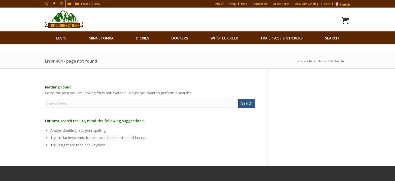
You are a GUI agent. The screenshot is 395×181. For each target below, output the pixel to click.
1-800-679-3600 (90, 4)
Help (244, 4)
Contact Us (260, 4)
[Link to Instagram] (61, 4)
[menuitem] (61, 38)
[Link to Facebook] (54, 4)
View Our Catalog (306, 4)
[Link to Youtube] (69, 4)
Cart (327, 4)
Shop (232, 4)
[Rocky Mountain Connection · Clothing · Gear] (64, 19)
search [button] (332, 37)
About (219, 4)
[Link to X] (46, 4)
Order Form (281, 4)
